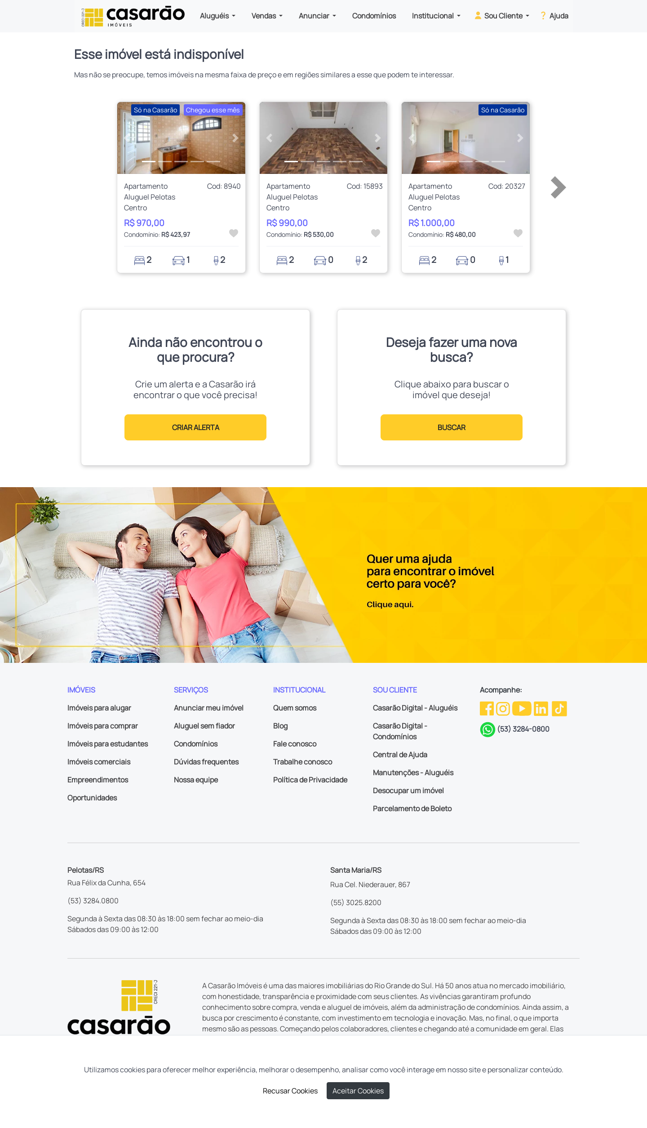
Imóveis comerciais (98, 762)
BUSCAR (451, 427)
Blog (280, 726)
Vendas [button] (264, 16)
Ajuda (553, 15)
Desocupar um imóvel (408, 790)
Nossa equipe (196, 780)
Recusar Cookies (290, 1091)
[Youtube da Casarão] (522, 708)
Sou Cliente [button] (498, 15)
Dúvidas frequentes (206, 762)
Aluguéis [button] (215, 16)
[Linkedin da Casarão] (541, 708)
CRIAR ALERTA (195, 427)
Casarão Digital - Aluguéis (415, 708)
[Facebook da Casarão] (487, 708)
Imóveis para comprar (102, 726)
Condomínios (374, 16)
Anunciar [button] (315, 16)
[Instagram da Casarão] (503, 708)
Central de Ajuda (400, 754)
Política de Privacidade (310, 780)
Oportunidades (92, 798)
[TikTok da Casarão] (559, 708)
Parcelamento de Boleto (412, 808)
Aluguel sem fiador (204, 726)
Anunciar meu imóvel (209, 708)
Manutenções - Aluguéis (413, 772)
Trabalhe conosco (302, 762)
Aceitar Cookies (358, 1091)
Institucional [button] (433, 16)
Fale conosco (294, 744)
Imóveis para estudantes (107, 744)
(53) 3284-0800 (523, 729)
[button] (127, 138)
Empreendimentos (97, 780)
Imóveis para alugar (99, 708)
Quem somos (294, 708)
